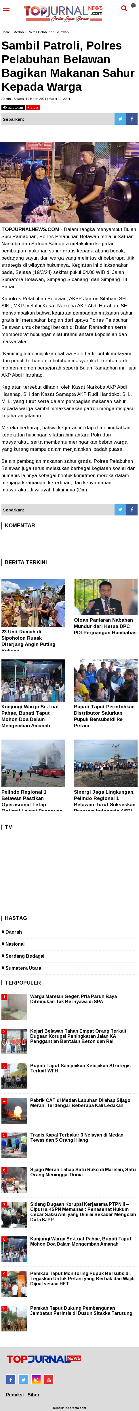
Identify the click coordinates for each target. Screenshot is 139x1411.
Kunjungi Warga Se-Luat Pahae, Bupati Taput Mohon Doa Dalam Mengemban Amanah (81, 1241)
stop (33, 107)
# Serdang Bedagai (22, 956)
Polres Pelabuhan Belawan (48, 32)
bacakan (13, 107)
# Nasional (12, 944)
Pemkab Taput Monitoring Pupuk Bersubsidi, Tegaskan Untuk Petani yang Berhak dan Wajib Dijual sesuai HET (82, 1278)
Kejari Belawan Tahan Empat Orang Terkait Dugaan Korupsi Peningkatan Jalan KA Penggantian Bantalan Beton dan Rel (78, 1036)
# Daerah (11, 932)
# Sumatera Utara (21, 968)
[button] (133, 3)
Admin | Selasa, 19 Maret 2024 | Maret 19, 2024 (35, 98)
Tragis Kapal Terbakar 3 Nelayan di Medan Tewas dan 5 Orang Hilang (76, 1138)
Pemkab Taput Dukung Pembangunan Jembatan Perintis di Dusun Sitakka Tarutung (81, 1311)
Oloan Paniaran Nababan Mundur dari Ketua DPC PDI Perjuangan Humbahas (105, 626)
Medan (19, 32)
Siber (34, 1394)
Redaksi (15, 1394)
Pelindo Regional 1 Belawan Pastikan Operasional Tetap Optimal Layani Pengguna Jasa (31, 804)
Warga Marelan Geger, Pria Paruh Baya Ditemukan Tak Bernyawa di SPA (73, 999)
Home (5, 32)
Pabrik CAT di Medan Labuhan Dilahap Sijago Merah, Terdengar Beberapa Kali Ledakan (80, 1103)
